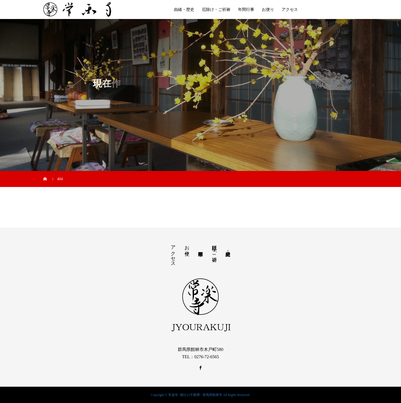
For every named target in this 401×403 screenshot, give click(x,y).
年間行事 (246, 9)
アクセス (290, 9)
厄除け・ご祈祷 (216, 9)
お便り (268, 9)
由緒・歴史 (184, 9)
